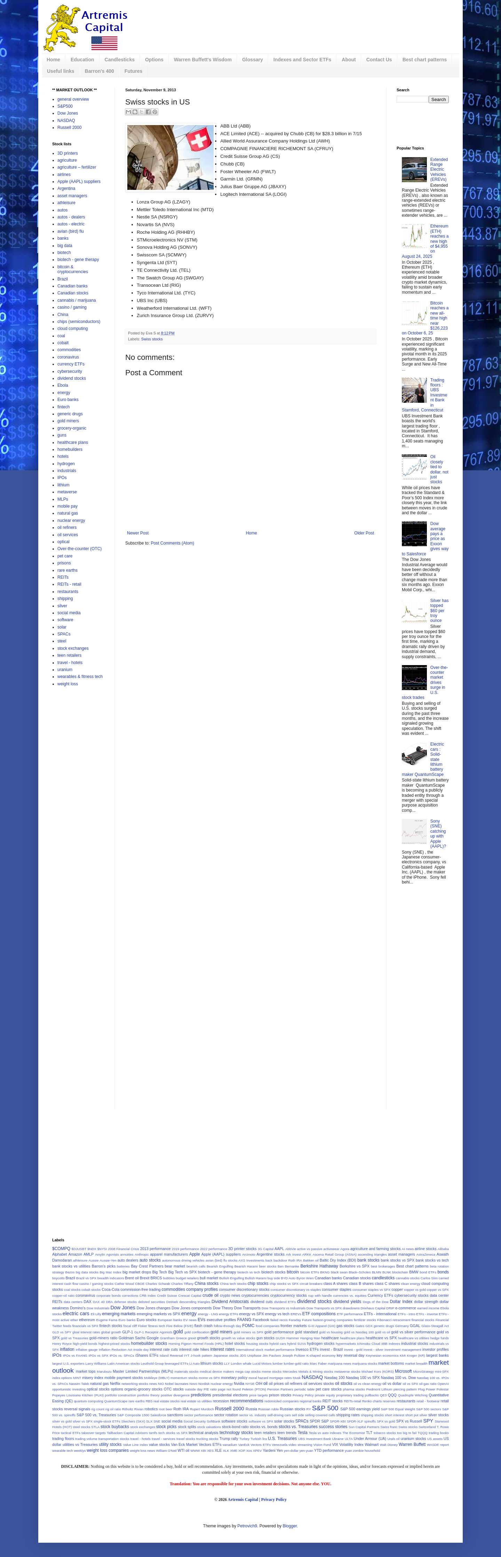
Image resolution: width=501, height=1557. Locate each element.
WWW (195, 1450)
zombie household (366, 1450)
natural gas (67, 513)
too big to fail (406, 1433)
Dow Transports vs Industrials (283, 1308)
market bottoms (391, 1363)
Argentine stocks (270, 1254)
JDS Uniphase (250, 1355)
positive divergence (175, 1395)
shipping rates (348, 1415)
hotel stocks (235, 1343)
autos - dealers (71, 217)
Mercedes (290, 1371)
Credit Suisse (167, 1295)
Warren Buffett (412, 1444)
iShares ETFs (146, 1355)
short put (412, 1415)
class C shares (387, 1283)
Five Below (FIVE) (179, 1326)
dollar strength (426, 1302)
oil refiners (67, 527)
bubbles (169, 1278)
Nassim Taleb (79, 1384)
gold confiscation (196, 1332)
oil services (67, 534)
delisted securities (151, 1302)
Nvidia (239, 1383)
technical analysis (203, 1433)
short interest (394, 1415)
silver (62, 605)
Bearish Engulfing (220, 1266)
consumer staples (336, 1289)
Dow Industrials (98, 1308)
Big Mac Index (110, 1272)
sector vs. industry (252, 1415)
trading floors (63, 1438)
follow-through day (227, 1326)
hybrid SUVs (296, 1344)
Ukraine (338, 1439)
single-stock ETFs (107, 1421)
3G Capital (266, 1249)
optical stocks (98, 1389)
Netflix (115, 1383)
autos (62, 210)
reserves (389, 1401)
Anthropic (142, 1254)
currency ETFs (71, 364)
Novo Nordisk (200, 1384)
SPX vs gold (386, 1421)
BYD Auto (288, 1278)
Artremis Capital (243, 1499)
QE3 (383, 1395)
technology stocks (236, 1432)
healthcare (330, 1338)
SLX (149, 1421)
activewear (332, 1249)
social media (69, 612)
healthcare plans (72, 442)
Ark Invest (293, 1254)
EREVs (296, 1314)
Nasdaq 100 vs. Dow (398, 1377)
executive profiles (221, 1320)
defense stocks (125, 1302)
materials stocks (187, 1371)
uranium (64, 669)
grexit (192, 1338)
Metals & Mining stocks (316, 1371)
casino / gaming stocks (96, 1284)
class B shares (361, 1283)
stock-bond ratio (235, 1427)
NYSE (249, 1384)
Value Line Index (135, 1445)
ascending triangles (372, 1254)
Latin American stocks (124, 1363)
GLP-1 (127, 1332)
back (268, 1260)
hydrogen (66, 463)
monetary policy (234, 1377)
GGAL (415, 1326)
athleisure (66, 202)
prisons (64, 563)
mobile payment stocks (123, 1377)
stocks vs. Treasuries (298, 1426)
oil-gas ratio (428, 1384)
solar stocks (284, 1421)
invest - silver (373, 1349)
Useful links (60, 71)
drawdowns (351, 1308)
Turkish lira (258, 1439)
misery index (92, 1377)
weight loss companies (108, 1450)
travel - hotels (69, 662)
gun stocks (265, 1338)
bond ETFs (428, 1272)
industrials (66, 470)
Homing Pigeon (179, 1344)
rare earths (67, 570)
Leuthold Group (152, 1363)
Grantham (167, 1338)
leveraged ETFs (177, 1363)
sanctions (175, 1415)
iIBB (384, 1344)
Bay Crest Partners (147, 1266)
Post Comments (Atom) (172, 543)
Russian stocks (292, 1409)
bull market (209, 1278)
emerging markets (118, 1313)
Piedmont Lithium (379, 1389)
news (153, 1384)
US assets (435, 1439)
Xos (249, 1450)
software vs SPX (260, 1421)
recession (221, 1401)
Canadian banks (72, 286)
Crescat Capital (189, 1295)
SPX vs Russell (409, 1421)
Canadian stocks (72, 293)
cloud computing (72, 328)
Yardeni (269, 1450)
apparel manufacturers (169, 1254)
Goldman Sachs (132, 1338)
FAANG (244, 1319)
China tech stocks (233, 1284)
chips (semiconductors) (78, 321)
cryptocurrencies (255, 1295)
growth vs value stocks (238, 1338)
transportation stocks (113, 1439)
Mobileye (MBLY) (156, 1378)
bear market (175, 1266)
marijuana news (339, 1363)
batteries (123, 1266)
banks (63, 238)
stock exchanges (72, 648)
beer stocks (267, 1266)
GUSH (280, 1338)
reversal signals (77, 1409)
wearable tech (62, 1450)
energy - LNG (208, 1314)
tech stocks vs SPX (173, 1433)
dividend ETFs (285, 1302)
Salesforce (158, 1415)
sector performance (198, 1415)
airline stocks (426, 1249)
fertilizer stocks (365, 1320)
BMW (413, 1272)
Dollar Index (401, 1301)
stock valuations (209, 1427)
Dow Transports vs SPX (324, 1308)
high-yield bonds (85, 1344)
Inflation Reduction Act (116, 1349)
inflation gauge (87, 1349)
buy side (274, 1278)
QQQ (392, 1395)
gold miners (68, 420)
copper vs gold (415, 1290)
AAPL (279, 1249)
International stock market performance (265, 1349)
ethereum (87, 1320)
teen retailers (69, 655)
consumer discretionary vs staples (296, 1290)
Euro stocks (147, 1320)
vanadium (230, 1445)
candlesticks (383, 1277)
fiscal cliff (130, 1326)
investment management (402, 1349)
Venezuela (279, 1445)
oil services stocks (318, 1383)
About (349, 59)
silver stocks (438, 1415)
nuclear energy (71, 520)
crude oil (210, 1295)
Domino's (78, 1308)
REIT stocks (333, 1401)
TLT (369, 1433)
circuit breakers (311, 1284)
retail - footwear (428, 1401)
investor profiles (435, 1349)
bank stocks (368, 1260)
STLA (95, 1427)
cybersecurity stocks (412, 1295)
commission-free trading (140, 1289)
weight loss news (142, 1450)
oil (265, 1383)
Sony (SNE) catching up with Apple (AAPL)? (438, 834)
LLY (227, 1363)
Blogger (290, 1526)
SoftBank (213, 1421)
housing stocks (257, 1344)
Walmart (372, 1444)
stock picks (166, 1426)
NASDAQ (66, 120)
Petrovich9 (247, 1526)
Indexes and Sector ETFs (302, 59)
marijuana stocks (364, 1363)
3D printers (67, 153)
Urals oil (393, 1439)
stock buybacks (115, 1426)
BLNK (386, 1272)
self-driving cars (279, 1415)
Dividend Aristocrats (230, 1301)
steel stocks (81, 1427)
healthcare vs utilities (413, 1338)
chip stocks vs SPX (284, 1284)
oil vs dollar (392, 1383)
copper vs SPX (438, 1290)
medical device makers (217, 1371)
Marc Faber (318, 1363)
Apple (194, 1254)
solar (61, 627)
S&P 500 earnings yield (360, 1409)
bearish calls (195, 1266)
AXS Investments (251, 1260)
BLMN (376, 1272)
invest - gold (353, 1349)
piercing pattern (405, 1389)
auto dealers (128, 1260)
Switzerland (427, 1427)
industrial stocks (414, 1343)
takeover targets (93, 1433)
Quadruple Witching (413, 1395)
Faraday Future (300, 1320)
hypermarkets (346, 1344)
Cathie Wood (124, 1284)
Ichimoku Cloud (368, 1344)
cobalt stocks (91, 1290)
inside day (141, 1349)
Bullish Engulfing (231, 1278)
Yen (280, 1450)
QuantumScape (116, 1401)
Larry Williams (96, 1363)
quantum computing (88, 1401)
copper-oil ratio (63, 1295)
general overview (73, 99)
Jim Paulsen (271, 1355)
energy (63, 392)
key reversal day (351, 1355)
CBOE (139, 1284)
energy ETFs (228, 1314)
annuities (126, 1254)
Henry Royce (62, 1344)
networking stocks (134, 1384)
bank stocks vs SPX (398, 1260)
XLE (218, 1450)
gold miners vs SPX (248, 1332)
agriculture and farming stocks (375, 1249)
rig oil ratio (113, 1409)
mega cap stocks (248, 1371)
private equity (325, 1395)
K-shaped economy (321, 1355)
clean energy (410, 1284)
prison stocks (280, 1395)
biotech (64, 252)
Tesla (303, 1432)
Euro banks (68, 399)
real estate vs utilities (196, 1401)
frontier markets (293, 1326)
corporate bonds (108, 1295)
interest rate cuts (164, 1349)
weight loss (67, 683)
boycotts (58, 1278)
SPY (428, 1421)
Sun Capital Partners (364, 1427)
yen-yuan (306, 1450)
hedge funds (439, 1338)
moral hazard (258, 1378)
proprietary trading (350, 1395)
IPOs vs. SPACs (122, 1355)
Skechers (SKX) (133, 1421)
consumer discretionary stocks (244, 1289)
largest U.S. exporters (68, 1363)
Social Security (195, 1421)
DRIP (390, 1308)
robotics (151, 1409)
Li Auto (194, 1363)
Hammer (292, 1338)
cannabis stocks (408, 1278)
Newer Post (138, 533)
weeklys (80, 1450)
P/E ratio (210, 1389)
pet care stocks (329, 1389)
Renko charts (372, 1401)
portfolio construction (120, 1395)
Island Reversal (171, 1355)
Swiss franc (388, 1427)
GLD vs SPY (61, 1332)
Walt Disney (389, 1445)
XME (233, 1450)
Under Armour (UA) (370, 1438)
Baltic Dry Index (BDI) (338, 1260)
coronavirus (68, 357)
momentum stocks (184, 1378)
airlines (64, 174)
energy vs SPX (251, 1314)
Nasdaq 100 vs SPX (363, 1377)
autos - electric (71, 224)
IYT (186, 1355)
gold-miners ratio (103, 1338)
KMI (403, 1355)
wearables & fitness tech (80, 676)
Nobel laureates (176, 1384)
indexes (394, 1344)
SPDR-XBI (337, 1421)
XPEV (257, 1450)
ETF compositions (319, 1313)
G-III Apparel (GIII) (321, 1326)
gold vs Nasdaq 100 (359, 1332)
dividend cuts (261, 1302)
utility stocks (110, 1444)
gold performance (279, 1332)
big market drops (136, 1272)
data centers (73, 1302)
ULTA (349, 1439)
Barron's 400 (99, 71)
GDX (369, 1326)
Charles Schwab (158, 1284)
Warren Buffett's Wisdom (203, 59)
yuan (348, 1450)
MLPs (62, 499)
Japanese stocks (225, 1355)
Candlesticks (120, 59)
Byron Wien (305, 1278)
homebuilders (69, 449)
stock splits (187, 1427)
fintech (63, 406)
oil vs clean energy (367, 1384)
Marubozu (104, 1371)
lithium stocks (211, 1363)
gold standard (306, 1332)
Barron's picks (104, 1266)
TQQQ (422, 1433)
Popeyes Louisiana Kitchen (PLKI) (78, 1395)
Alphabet (59, 1254)
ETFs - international (380, 1314)
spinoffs (370, 1421)
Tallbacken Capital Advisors (127, 1433)
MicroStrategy (423, 1371)
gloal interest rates (86, 1332)
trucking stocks (207, 1439)
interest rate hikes (194, 1349)
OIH (259, 1383)
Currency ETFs (380, 1295)
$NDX (91, 1249)
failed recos (279, 1320)
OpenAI (443, 1384)
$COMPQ (61, 1248)
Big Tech (159, 1272)
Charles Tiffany (182, 1284)
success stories (333, 1426)
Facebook (261, 1320)
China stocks (206, 1283)
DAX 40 (99, 1302)
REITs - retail (69, 584)
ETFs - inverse (427, 1314)
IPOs (62, 477)
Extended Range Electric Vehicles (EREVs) (439, 169)
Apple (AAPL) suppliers (79, 181)
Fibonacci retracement (393, 1320)
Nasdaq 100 (334, 1377)
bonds (443, 1272)
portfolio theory (148, 1395)
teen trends (286, 1433)
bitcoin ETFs (309, 1272)
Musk (297, 1378)
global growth (111, 1332)
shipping (65, 598)
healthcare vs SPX (381, 1338)
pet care (64, 556)
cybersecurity (69, 371)
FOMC (248, 1325)
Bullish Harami (256, 1278)
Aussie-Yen (108, 1260)
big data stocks (87, 1272)
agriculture (67, 160)
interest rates (222, 1349)
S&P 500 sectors (428, 1409)
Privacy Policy (303, 1395)
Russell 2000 (69, 127)
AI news (408, 1249)
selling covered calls (320, 1415)
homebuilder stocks (149, 1343)
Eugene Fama (106, 1320)
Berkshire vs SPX (354, 1266)
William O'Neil (166, 1450)
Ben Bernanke (288, 1266)
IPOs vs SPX (99, 1355)
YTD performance (329, 1450)
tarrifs (153, 1433)
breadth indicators (110, 1278)
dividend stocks (71, 378)
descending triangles (194, 1302)
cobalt (63, 342)
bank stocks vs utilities (71, 1266)
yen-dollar (291, 1450)
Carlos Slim (429, 1278)
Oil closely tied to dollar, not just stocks (439, 469)
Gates (360, 1326)
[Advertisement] (280, 23)
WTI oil (184, 1450)
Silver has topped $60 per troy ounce (439, 610)
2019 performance (185, 1249)
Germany (402, 1326)
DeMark (172, 1302)
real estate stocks (166, 1401)
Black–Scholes (360, 1272)
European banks (170, 1320)
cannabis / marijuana (76, 300)
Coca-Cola (110, 1289)
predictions (201, 1395)
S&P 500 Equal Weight (398, 1409)
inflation (67, 1349)
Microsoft (403, 1371)
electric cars (76, 1313)
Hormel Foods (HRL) (208, 1344)
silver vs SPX (83, 1421)
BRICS (156, 1278)
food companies (267, 1326)
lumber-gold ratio (296, 1363)
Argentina (66, 188)
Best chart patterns (425, 59)
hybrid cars (278, 1344)
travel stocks (185, 1439)
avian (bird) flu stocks (222, 1260)
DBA (109, 1302)
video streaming (300, 1445)
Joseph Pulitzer (293, 1355)
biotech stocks (273, 1272)
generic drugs (70, 413)
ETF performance (350, 1314)
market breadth (416, 1363)
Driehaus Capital (373, 1308)
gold (178, 1331)
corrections (130, 1295)
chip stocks (258, 1283)
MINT (77, 1378)
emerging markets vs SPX (158, 1314)
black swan (339, 1272)
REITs (63, 577)
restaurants (67, 591)
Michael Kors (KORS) (377, 1371)
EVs (201, 1319)
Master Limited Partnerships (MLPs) (143, 1371)
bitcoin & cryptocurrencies (72, 269)
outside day (193, 1389)
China (62, 314)
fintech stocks (111, 1326)
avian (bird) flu (70, 231)
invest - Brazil (331, 1349)
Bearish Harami (246, 1266)
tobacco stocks (385, 1433)
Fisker (142, 1326)
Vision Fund (322, 1445)
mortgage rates (280, 1378)
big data (64, 245)
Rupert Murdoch (202, 1409)
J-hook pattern (201, 1355)
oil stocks (343, 1383)
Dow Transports (247, 1308)
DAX (87, 1302)
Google (152, 1338)
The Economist (353, 1433)
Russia (251, 1409)
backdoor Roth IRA (287, 1260)
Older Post (364, 533)
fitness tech (156, 1326)
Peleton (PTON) (254, 1389)
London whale (241, 1363)
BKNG (324, 1272)
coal (61, 335)
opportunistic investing (69, 1389)
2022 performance (213, 1249)
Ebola (62, 385)
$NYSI (102, 1249)
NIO (161, 1384)
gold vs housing (331, 1332)
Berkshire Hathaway (319, 1266)
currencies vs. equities (349, 1295)
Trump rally (229, 1438)
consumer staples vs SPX (371, 1290)
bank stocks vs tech (432, 1260)
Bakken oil (311, 1260)
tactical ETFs (70, 1433)
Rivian (139, 1409)
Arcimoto (248, 1254)
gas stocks (345, 1326)
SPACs (64, 634)
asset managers (72, 195)
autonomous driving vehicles (183, 1260)
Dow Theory (223, 1308)
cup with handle (320, 1295)
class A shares (336, 1283)
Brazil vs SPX (86, 1278)
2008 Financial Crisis (123, 1249)
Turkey (244, 1439)
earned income (428, 1308)
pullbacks (372, 1395)
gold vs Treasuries (74, 1338)
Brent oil (132, 1278)
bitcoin (293, 1272)
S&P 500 (325, 1408)
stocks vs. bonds (264, 1427)
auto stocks (150, 1260)
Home (53, 59)
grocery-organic (71, 428)
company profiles (202, 1289)
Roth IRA (181, 1409)
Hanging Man (310, 1338)
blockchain (400, 1272)
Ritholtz (127, 1409)
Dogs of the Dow (376, 1302)
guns (61, 435)
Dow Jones (67, 113)
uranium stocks (413, 1438)
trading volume (86, 1439)
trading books (439, 1433)
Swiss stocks (152, 339)
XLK (226, 1450)
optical (63, 541)
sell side (298, 1415)
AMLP (89, 1254)
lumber (277, 1363)
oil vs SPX (410, 1384)
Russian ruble (268, 1409)
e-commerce (405, 1308)
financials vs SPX (85, 1326)
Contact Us (379, 59)
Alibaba (443, 1249)
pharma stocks (354, 1389)
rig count (98, 1409)
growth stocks (208, 1338)
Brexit (145, 1278)
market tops (86, 1371)
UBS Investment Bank (314, 1439)
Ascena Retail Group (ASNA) (335, 1254)
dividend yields (347, 1301)
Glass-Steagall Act (435, 1326)
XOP (241, 1450)
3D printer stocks (242, 1249)
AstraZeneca (425, 1254)
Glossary (252, 59)
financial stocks (423, 1320)
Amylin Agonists (107, 1254)
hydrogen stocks (320, 1343)
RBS (149, 1401)
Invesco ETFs (307, 1349)
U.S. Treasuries (282, 1438)
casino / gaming (72, 307)
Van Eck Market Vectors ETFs (196, 1444)
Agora (344, 1249)
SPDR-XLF (355, 1421)
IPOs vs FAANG (75, 1355)
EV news (190, 1320)
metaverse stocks (347, 1371)
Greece (181, 1338)
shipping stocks (372, 1415)
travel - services (163, 1439)
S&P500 (65, 106)
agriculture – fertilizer (76, 167)
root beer (166, 1409)
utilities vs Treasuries (80, 1444)
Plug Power (426, 1389)
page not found (229, 1389)
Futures (133, 71)
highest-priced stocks (114, 1344)
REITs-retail (352, 1401)
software (65, 619)
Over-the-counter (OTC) (79, 548)
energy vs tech (277, 1314)
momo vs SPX (209, 1378)
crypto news (230, 1295)
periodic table (304, 1389)
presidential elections (230, 1395)
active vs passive (310, 1249)
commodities (69, 349)
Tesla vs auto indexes (325, 1433)
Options (154, 59)
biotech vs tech (248, 1272)
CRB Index (148, 1295)
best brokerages (383, 1266)
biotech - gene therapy (78, 259)
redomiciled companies (281, 1401)
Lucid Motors (262, 1363)
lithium (63, 485)
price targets (258, 1395)
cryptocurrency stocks (288, 1295)
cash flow (71, 1284)
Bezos (70, 1272)
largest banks (437, 1355)
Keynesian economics (382, 1355)
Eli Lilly (96, 1314)
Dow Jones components (192, 1308)
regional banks (310, 1401)
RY (309, 1409)
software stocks (234, 1421)
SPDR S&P (319, 1421)
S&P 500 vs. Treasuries (96, 1415)
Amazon (75, 1254)
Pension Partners (280, 1389)
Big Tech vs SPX (182, 1272)
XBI (203, 1450)
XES (210, 1450)
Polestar (443, 1389)
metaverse (67, 492)
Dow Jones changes (153, 1308)
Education (82, 59)
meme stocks (271, 1371)
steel (61, 641)
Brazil (62, 279)
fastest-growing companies (333, 1320)
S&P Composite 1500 (133, 1415)
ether (74, 1320)
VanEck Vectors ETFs (254, 1445)
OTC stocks (174, 1389)
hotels (63, 456)
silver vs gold (62, 1421)
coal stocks (72, 1290)
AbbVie (290, 1249)
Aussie (94, 1260)
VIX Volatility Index (348, 1444)
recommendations (246, 1400)
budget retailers (187, 1278)
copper (397, 1289)
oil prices (276, 1383)
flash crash (203, 1326)
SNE (156, 1421)
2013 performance (155, 1249)
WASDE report (438, 1445)
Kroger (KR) (416, 1355)
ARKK (306, 1254)
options (117, 1389)
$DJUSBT (79, 1249)
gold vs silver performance (413, 1332)
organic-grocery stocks (143, 1389)
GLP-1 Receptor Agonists (153, 1332)
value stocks (159, 1444)
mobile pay (67, 506)
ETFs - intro (406, 1314)
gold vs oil (382, 1332)
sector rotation (226, 1415)
